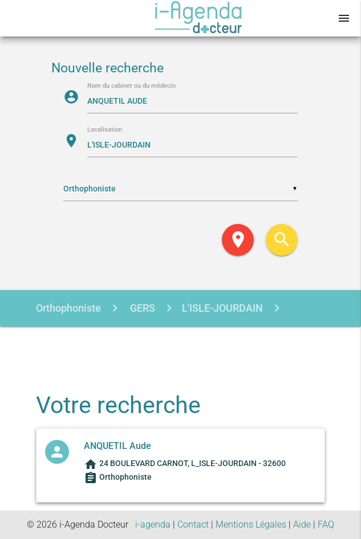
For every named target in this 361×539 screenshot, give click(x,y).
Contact (193, 524)
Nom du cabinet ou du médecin (131, 86)
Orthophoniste (68, 308)
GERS (141, 308)
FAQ (326, 524)
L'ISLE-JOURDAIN (222, 308)
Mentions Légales (251, 524)
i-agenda (153, 524)
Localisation (104, 130)
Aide (302, 524)
